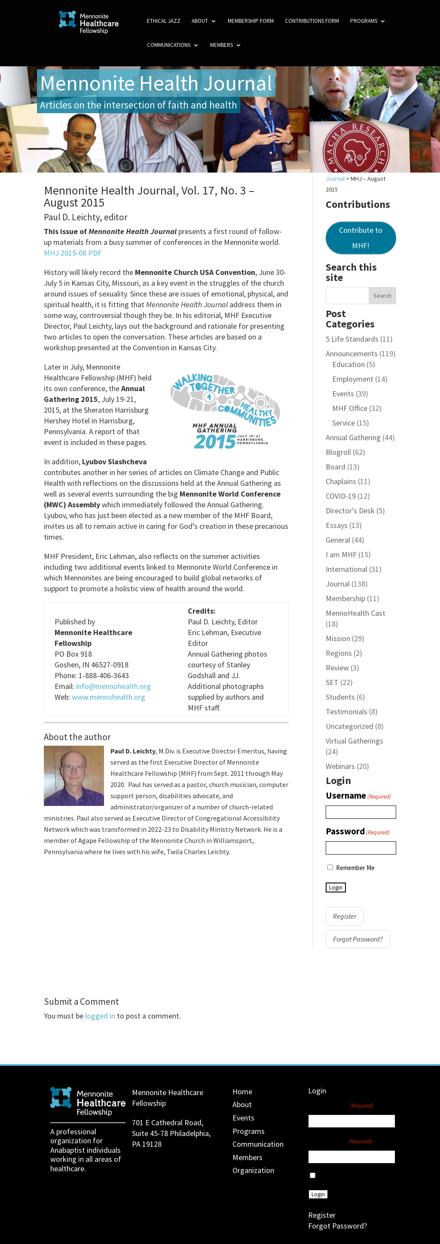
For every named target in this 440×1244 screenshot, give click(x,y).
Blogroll (338, 452)
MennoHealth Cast (355, 613)
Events (343, 393)
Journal (338, 584)
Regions (339, 653)
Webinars (340, 766)
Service (343, 423)
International (346, 569)
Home (242, 1091)
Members (221, 45)
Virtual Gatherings (354, 741)
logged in (100, 1016)
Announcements (352, 353)
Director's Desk (350, 511)
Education (348, 364)
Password (358, 832)
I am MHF (341, 554)
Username (358, 796)
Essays (337, 525)
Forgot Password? (358, 939)
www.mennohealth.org (108, 697)
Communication (258, 1144)
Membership (345, 598)
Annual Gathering (353, 437)
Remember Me (355, 868)
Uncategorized (349, 726)
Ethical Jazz (163, 21)
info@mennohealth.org (113, 686)
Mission (338, 638)
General (338, 540)
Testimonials (346, 711)
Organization (253, 1170)
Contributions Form (312, 21)
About (200, 21)
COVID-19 (341, 496)
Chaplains (341, 481)
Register (344, 916)
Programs (363, 21)
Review (337, 668)
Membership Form (251, 21)
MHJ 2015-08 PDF (72, 253)
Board (335, 467)
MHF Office (349, 408)
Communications (168, 45)
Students (340, 697)
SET (332, 682)
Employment (352, 379)
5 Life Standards (352, 339)
